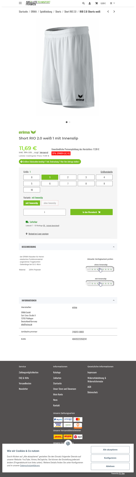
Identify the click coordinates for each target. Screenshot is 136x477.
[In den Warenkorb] (91, 212)
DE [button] (111, 3)
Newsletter (23, 388)
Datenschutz (93, 392)
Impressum (92, 372)
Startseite (57, 383)
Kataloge (57, 372)
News (55, 399)
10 (32, 190)
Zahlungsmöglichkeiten (28, 372)
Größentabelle (107, 171)
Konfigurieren (110, 458)
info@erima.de (26, 324)
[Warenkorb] (100, 3)
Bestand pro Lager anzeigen (37, 233)
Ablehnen (110, 466)
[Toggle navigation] (20, 2)
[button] (84, 3)
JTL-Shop (122, 473)
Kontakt (56, 405)
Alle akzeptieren (110, 450)
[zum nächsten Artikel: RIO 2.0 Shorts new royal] (114, 11)
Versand (44, 152)
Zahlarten (57, 378)
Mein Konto (58, 394)
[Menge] (45, 212)
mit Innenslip (32, 203)
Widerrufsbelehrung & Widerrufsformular (97, 379)
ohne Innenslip (50, 203)
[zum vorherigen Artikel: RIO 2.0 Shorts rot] (108, 11)
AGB (89, 386)
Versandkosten (25, 383)
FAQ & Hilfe (24, 378)
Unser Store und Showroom (64, 388)
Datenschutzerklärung (30, 465)
